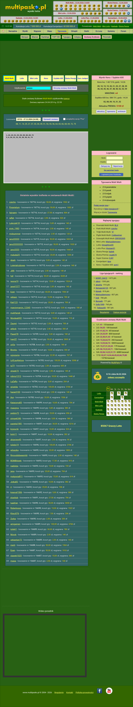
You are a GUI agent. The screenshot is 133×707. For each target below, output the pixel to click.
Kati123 (14, 302)
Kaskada (114, 26)
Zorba (13, 518)
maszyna (14, 408)
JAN (12, 271)
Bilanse (35, 37)
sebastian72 (16, 540)
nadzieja (14, 466)
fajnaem (13, 212)
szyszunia (14, 355)
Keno (46, 78)
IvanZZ (13, 339)
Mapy (49, 31)
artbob (13, 328)
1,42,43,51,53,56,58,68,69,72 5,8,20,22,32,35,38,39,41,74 (45, 157)
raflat (11, 218)
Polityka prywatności (84, 692)
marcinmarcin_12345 (20, 307)
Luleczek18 (14, 223)
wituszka (14, 450)
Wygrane (37, 31)
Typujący (67, 37)
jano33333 (14, 239)
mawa (13, 561)
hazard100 (15, 392)
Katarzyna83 (16, 402)
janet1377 (15, 286)
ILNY (111, 258)
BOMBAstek (16, 460)
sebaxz (13, 297)
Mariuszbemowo (113, 242)
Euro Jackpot (83, 78)
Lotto (99, 393)
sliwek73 (14, 371)
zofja (12, 344)
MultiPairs (115, 362)
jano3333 (14, 249)
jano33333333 (16, 244)
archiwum (121, 111)
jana (12, 471)
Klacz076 (14, 513)
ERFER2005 (120, 238)
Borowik (99, 301)
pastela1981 (16, 423)
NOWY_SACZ (101, 278)
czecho (114, 228)
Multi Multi (97, 26)
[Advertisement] (66, 57)
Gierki (86, 31)
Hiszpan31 (110, 248)
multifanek (15, 313)
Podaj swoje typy (101, 205)
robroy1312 (15, 376)
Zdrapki (74, 31)
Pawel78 (14, 334)
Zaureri (13, 323)
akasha (99, 285)
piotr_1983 (14, 228)
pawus (67, 98)
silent (98, 281)
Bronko (13, 350)
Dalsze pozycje (119, 312)
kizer (12, 292)
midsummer (14, 234)
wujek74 (113, 255)
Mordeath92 (16, 318)
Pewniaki (107, 37)
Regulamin (104, 312)
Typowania (62, 31)
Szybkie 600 (58, 78)
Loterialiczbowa (17, 265)
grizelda (14, 387)
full (11, 276)
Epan (12, 550)
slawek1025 (16, 555)
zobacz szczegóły (116, 377)
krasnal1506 (16, 492)
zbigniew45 (15, 439)
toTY (12, 365)
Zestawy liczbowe (92, 37)
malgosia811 (16, 476)
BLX (116, 225)
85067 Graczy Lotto (111, 426)
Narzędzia (13, 31)
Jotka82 (14, 482)
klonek (98, 291)
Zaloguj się (105, 166)
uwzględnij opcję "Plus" (75, 119)
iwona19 (14, 281)
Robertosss (15, 508)
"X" (112, 232)
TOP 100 (56, 37)
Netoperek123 (102, 288)
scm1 (116, 265)
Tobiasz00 (101, 308)
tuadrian (14, 503)
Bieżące (25, 37)
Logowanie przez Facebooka (111, 174)
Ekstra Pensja (124, 26)
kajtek (111, 251)
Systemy (111, 31)
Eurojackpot (99, 397)
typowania (111, 111)
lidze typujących (111, 209)
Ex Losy (99, 31)
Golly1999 (100, 304)
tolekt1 (13, 529)
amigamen (15, 524)
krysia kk (14, 429)
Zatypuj (77, 37)
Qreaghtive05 (107, 245)
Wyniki (25, 31)
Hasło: (111, 162)
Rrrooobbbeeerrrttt (18, 455)
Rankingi (45, 37)
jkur (12, 397)
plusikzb (14, 497)
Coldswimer (117, 235)
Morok (13, 534)
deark (13, 260)
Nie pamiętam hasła (111, 170)
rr (11, 487)
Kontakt (69, 692)
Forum (123, 31)
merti (12, 545)
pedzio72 (14, 413)
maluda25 (15, 255)
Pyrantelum (14, 207)
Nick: (112, 158)
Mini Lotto (106, 26)
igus (109, 261)
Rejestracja (117, 166)
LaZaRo (13, 381)
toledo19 (14, 445)
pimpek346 (15, 418)
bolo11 (13, 434)
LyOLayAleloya (17, 360)
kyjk (97, 298)
